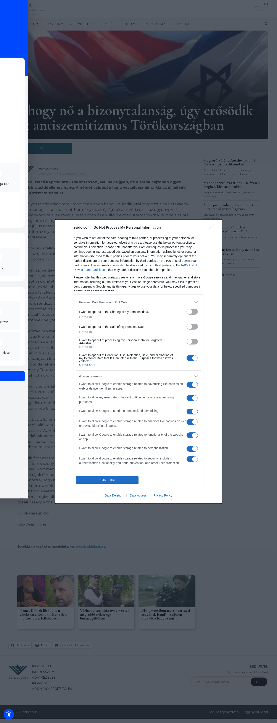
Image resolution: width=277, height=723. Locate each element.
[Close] (213, 228)
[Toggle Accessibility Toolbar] (8, 714)
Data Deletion (114, 495)
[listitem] (138, 302)
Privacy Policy (162, 495)
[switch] (192, 312)
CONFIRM (107, 480)
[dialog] (138, 361)
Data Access (138, 495)
